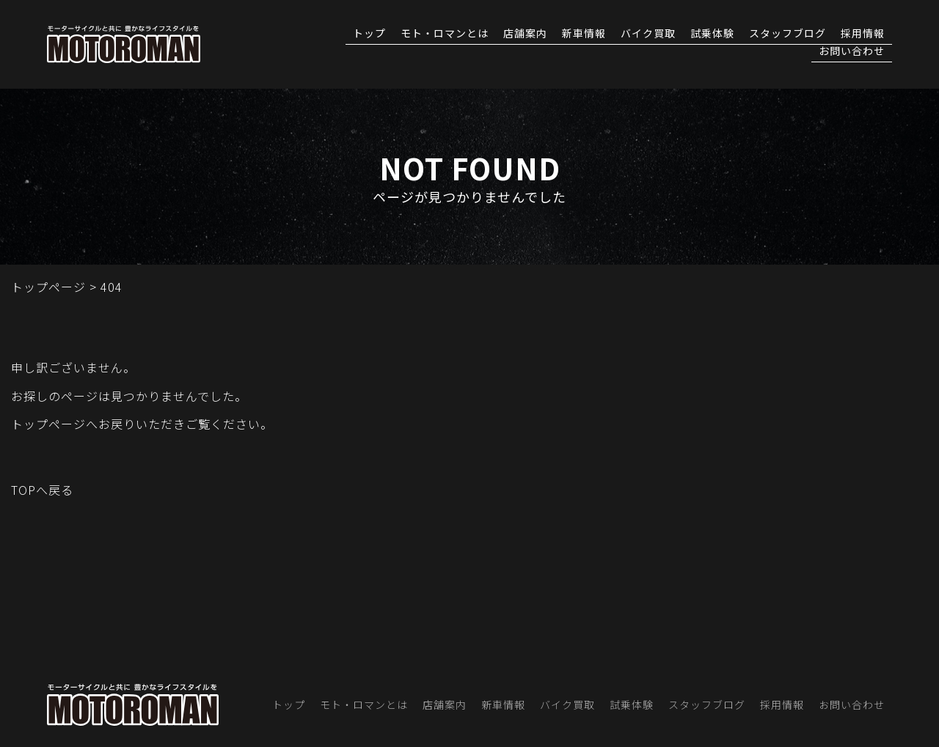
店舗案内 (525, 34)
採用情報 (863, 34)
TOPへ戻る (42, 489)
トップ (369, 34)
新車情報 (584, 34)
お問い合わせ (852, 52)
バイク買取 (648, 34)
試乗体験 (712, 34)
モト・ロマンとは (445, 34)
